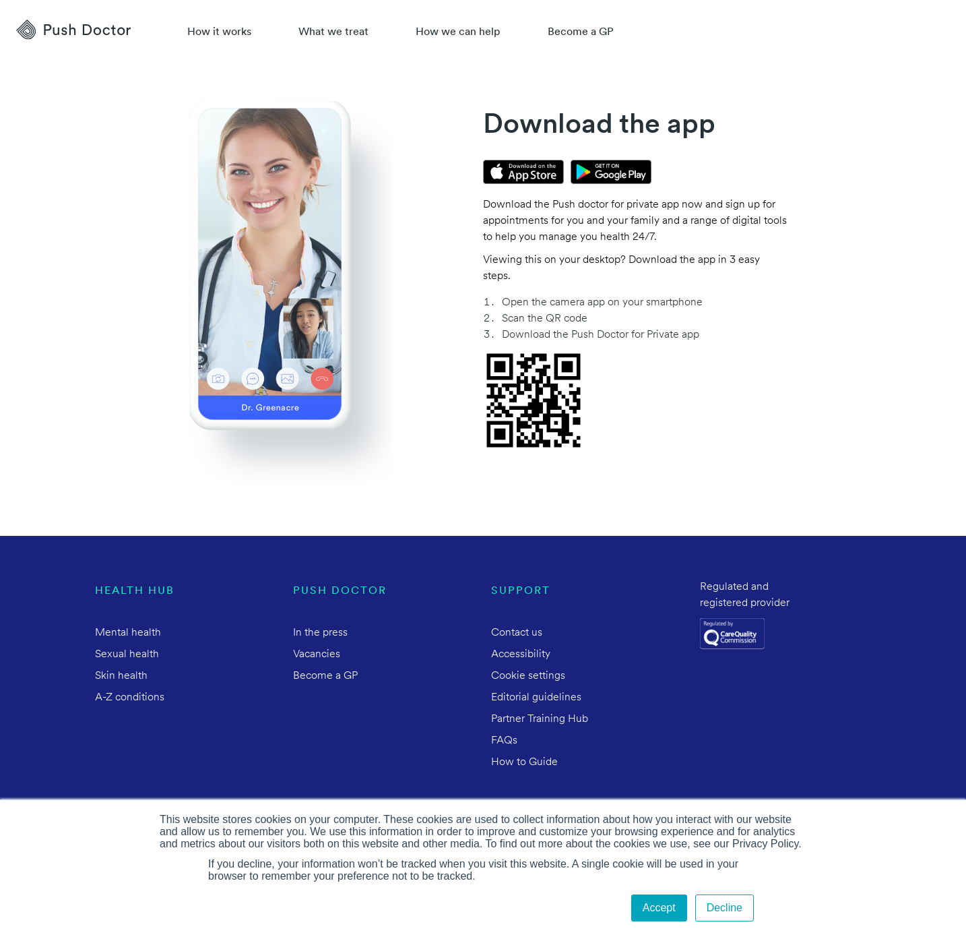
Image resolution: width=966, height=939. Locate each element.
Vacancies (316, 654)
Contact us (516, 633)
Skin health (121, 676)
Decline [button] (724, 907)
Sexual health (127, 654)
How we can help (458, 32)
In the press (320, 633)
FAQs (504, 740)
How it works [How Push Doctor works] (219, 32)
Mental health (128, 633)
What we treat (333, 32)
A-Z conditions (129, 697)
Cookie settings (528, 676)
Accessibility (520, 654)
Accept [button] (659, 907)
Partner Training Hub (539, 719)
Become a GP (581, 32)
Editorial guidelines (536, 697)
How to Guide (524, 762)
